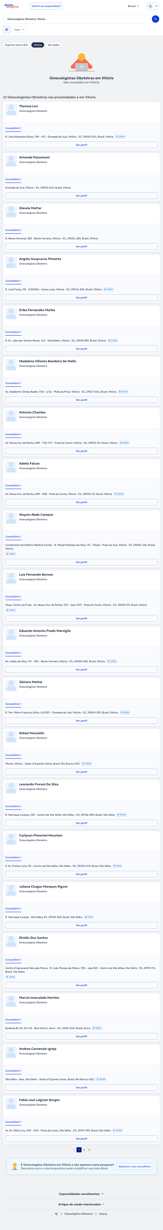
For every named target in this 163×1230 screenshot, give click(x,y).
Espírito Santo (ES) (16, 45)
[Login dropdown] (153, 6)
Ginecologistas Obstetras (78, 1214)
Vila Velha (54, 45)
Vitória (38, 45)
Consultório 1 (13, 128)
